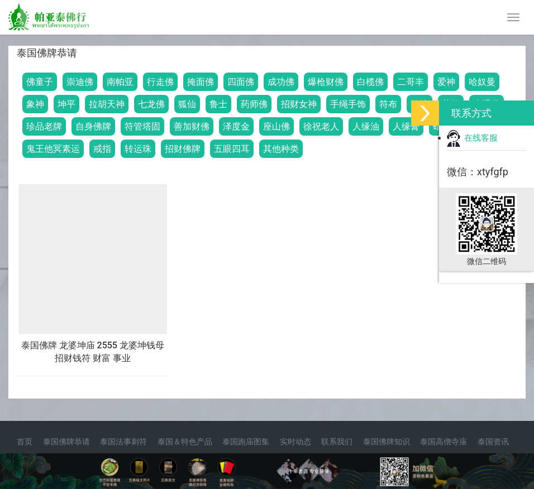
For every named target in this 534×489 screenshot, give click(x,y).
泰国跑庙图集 (245, 441)
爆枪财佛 (326, 81)
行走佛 (160, 81)
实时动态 (295, 441)
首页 (24, 441)
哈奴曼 (482, 81)
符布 (388, 104)
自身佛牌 (93, 126)
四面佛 (240, 81)
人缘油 (365, 126)
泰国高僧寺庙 (443, 441)
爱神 (446, 81)
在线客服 (472, 138)
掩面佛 (200, 81)
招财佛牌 (183, 148)
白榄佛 (370, 81)
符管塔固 (142, 126)
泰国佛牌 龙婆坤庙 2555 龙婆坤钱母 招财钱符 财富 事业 (92, 351)
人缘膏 (406, 126)
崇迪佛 (79, 81)
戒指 (102, 148)
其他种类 (281, 148)
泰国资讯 (493, 441)
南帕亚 (120, 81)
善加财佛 (191, 126)
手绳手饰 (348, 104)
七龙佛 (151, 104)
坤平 (66, 104)
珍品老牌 (44, 126)
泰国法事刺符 (123, 441)
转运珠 (138, 148)
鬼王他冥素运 (53, 148)
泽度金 (236, 126)
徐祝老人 (321, 126)
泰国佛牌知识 (386, 441)
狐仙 (187, 104)
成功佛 (281, 81)
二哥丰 (410, 81)
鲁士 (218, 104)
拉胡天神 (107, 104)
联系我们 (336, 441)
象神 (35, 104)
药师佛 (254, 104)
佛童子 (39, 81)
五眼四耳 (232, 148)
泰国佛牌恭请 (66, 441)
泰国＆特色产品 (185, 441)
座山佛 (276, 126)
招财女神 (299, 104)
